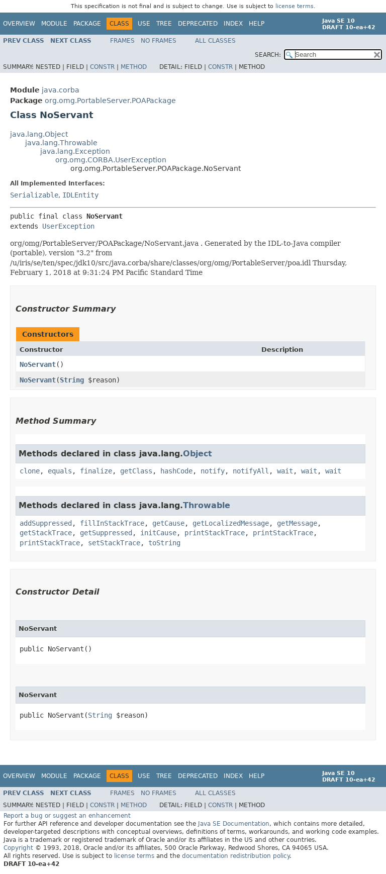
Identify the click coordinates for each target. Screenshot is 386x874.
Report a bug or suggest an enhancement (67, 815)
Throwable (206, 505)
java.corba (60, 90)
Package (87, 23)
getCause (168, 523)
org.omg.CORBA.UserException (110, 160)
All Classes (215, 40)
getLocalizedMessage (230, 523)
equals (60, 471)
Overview (19, 23)
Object (197, 453)
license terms (294, 6)
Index (233, 23)
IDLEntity (80, 195)
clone (30, 471)
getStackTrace (46, 533)
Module (54, 23)
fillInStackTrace (112, 523)
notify (213, 471)
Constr (102, 66)
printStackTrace (214, 533)
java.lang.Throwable (61, 143)
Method (134, 66)
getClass (136, 471)
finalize (96, 471)
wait (285, 471)
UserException (68, 226)
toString (164, 543)
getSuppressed (106, 533)
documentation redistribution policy (236, 855)
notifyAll (251, 471)
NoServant (38, 364)
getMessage (297, 523)
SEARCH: (268, 54)
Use (144, 23)
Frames (122, 40)
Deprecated (198, 23)
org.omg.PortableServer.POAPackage (110, 100)
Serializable (34, 195)
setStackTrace (114, 543)
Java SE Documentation (233, 823)
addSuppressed (46, 523)
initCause (158, 533)
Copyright (18, 847)
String (72, 380)
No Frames (158, 40)
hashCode (176, 471)
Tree (164, 23)
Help (256, 23)
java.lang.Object (39, 134)
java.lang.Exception (75, 151)
